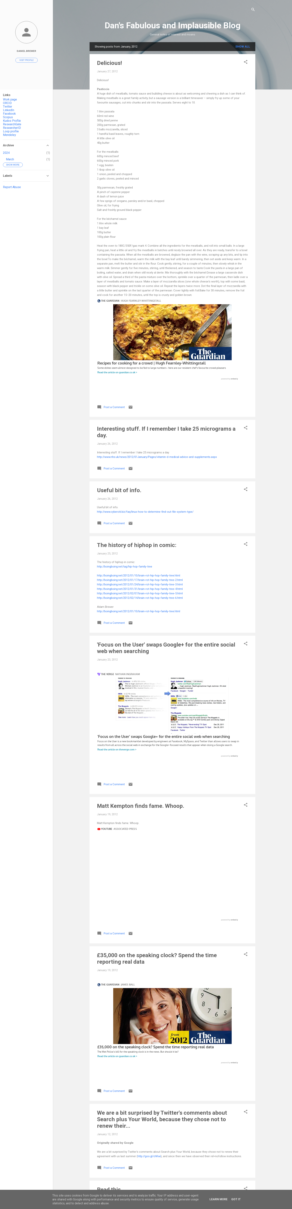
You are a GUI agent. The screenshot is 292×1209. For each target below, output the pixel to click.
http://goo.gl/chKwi (149, 769)
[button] (245, 62)
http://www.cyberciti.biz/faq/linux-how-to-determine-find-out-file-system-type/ (145, 415)
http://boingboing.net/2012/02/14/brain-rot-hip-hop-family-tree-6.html (140, 501)
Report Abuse (12, 187)
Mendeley (9, 135)
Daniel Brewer (26, 50)
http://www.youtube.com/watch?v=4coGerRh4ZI (126, 1151)
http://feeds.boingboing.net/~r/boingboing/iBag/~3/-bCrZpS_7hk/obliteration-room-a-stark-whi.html (158, 979)
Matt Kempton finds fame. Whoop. (140, 609)
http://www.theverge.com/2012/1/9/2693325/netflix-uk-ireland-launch (139, 924)
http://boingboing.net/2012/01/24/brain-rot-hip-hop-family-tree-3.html (140, 488)
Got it (236, 1199)
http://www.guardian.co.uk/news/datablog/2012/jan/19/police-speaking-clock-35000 (148, 692)
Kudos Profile (12, 120)
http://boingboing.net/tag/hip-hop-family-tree (124, 470)
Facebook (9, 113)
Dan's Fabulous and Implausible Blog (172, 25)
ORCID (7, 103)
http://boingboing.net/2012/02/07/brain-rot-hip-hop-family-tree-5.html (140, 497)
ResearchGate (12, 124)
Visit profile (26, 60)
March (10, 159)
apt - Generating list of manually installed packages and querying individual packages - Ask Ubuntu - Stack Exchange (167, 1019)
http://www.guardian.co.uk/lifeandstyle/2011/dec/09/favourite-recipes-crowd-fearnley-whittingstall (157, 299)
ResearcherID (12, 128)
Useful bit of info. (119, 394)
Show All (242, 46)
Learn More (219, 1199)
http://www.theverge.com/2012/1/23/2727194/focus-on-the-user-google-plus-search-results (154, 576)
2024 (6, 153)
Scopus (8, 117)
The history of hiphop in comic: (136, 449)
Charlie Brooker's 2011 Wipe (114, 1124)
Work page (10, 99)
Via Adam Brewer (119, 957)
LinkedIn (8, 110)
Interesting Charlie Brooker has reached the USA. (159, 1080)
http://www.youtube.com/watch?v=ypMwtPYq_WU (127, 631)
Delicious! (109, 63)
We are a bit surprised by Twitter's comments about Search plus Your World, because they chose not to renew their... (162, 732)
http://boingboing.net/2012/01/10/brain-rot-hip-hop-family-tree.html (138, 479)
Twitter (7, 106)
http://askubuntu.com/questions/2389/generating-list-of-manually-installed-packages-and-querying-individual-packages (170, 1046)
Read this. (109, 803)
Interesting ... (114, 902)
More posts (172, 1179)
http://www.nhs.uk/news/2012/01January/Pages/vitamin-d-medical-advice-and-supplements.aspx (157, 360)
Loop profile (11, 131)
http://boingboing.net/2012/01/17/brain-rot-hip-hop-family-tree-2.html (140, 483)
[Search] (253, 10)
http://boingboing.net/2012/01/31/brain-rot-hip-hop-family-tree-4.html (140, 492)
